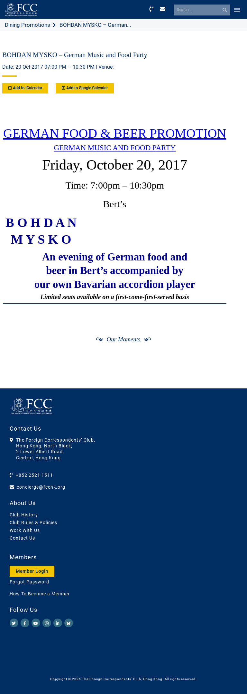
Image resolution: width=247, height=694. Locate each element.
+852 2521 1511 (34, 475)
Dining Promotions (27, 25)
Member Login (32, 571)
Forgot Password (29, 581)
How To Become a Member (40, 593)
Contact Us (22, 538)
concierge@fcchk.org (41, 487)
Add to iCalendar (25, 88)
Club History (24, 514)
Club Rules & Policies (33, 522)
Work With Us (25, 530)
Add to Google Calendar (85, 88)
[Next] (233, 372)
